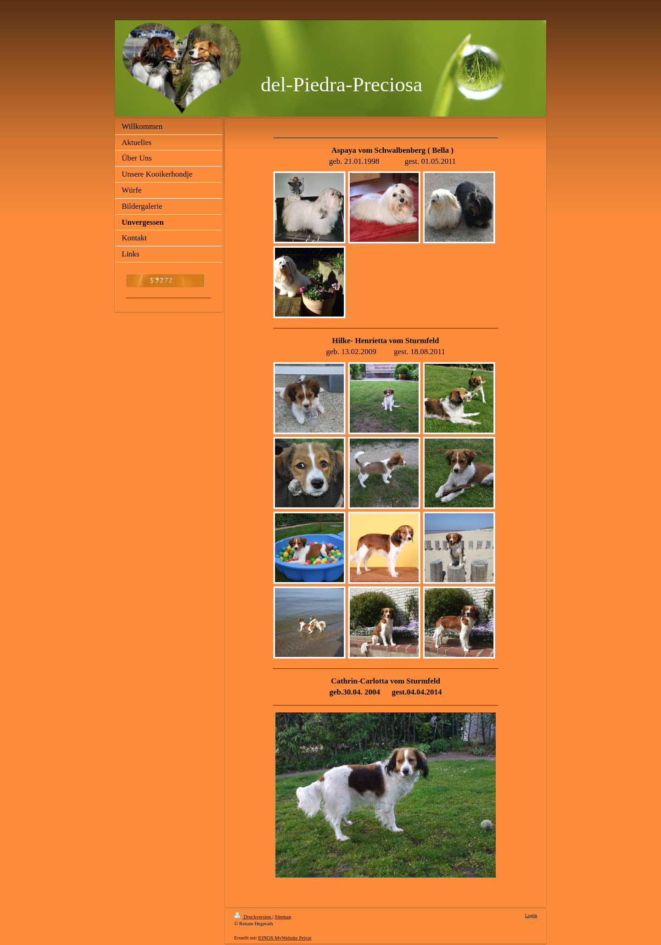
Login (531, 915)
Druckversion (253, 916)
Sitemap (282, 916)
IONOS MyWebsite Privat (284, 937)
